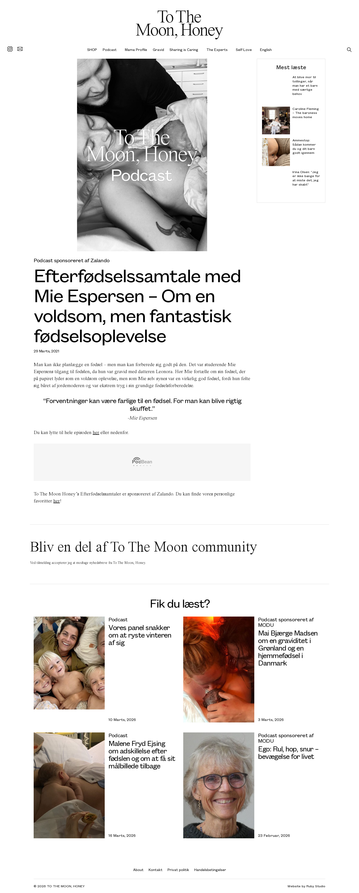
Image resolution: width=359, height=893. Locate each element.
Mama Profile (136, 49)
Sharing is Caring (184, 49)
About (138, 869)
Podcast (110, 49)
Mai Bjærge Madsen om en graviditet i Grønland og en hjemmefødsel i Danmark (288, 648)
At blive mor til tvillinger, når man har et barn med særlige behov (305, 85)
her (96, 432)
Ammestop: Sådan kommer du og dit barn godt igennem (304, 146)
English (266, 49)
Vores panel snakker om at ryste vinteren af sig (139, 634)
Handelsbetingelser (210, 869)
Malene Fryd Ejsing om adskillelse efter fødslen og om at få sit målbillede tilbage (141, 754)
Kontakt (156, 869)
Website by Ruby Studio (306, 886)
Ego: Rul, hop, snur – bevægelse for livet (288, 752)
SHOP (92, 49)
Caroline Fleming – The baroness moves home (305, 112)
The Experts (217, 49)
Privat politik (178, 869)
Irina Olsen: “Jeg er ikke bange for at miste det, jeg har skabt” (306, 178)
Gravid (158, 49)
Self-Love (244, 49)
